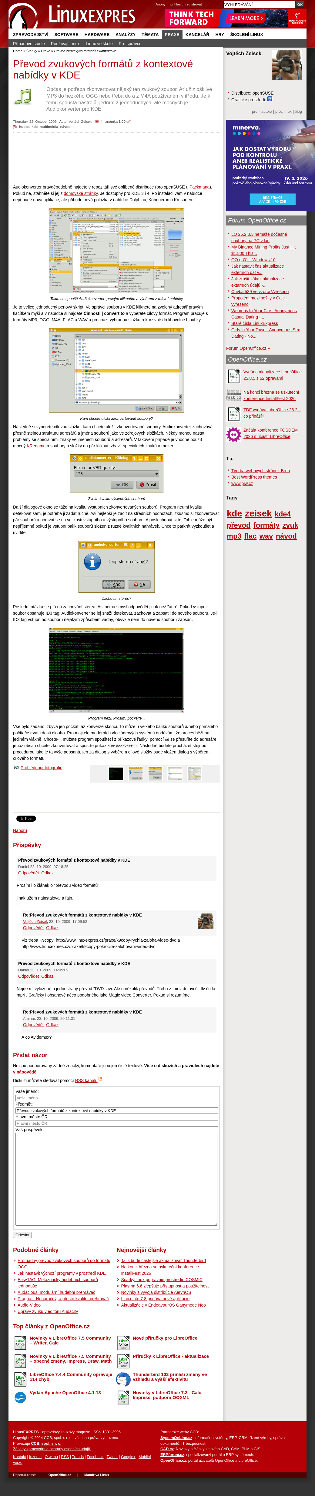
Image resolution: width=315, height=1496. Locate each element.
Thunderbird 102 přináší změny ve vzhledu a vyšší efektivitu (170, 1395)
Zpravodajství (30, 34)
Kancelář (197, 34)
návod (65, 127)
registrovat (194, 4)
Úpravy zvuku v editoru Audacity (48, 1329)
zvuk (290, 525)
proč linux (283, 111)
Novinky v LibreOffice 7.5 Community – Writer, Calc (70, 1359)
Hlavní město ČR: (32, 1116)
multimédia (49, 127)
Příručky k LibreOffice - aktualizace (171, 1374)
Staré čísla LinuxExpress (254, 323)
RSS (65, 1475)
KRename (36, 445)
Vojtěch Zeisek (80, 121)
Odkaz (47, 872)
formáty (266, 525)
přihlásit (176, 4)
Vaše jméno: (27, 1091)
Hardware (97, 34)
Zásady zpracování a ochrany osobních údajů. (52, 1467)
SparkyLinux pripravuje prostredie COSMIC (161, 1297)
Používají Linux (65, 43)
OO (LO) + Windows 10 (253, 259)
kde (35, 127)
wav (266, 536)
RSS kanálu (86, 1080)
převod (238, 525)
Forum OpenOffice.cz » (248, 348)
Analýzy (126, 34)
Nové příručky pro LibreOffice (165, 1356)
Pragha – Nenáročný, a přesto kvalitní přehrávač (63, 1316)
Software (66, 34)
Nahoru (20, 830)
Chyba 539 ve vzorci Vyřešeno (260, 291)
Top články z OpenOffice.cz (51, 1344)
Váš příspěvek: (29, 1129)
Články (31, 51)
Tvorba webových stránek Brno (260, 470)
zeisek (258, 513)
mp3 (234, 536)
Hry (219, 34)
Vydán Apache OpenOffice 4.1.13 (65, 1410)
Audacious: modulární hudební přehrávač (56, 1310)
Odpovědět (28, 872)
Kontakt (19, 1475)
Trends (78, 1475)
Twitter (112, 1475)
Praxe (172, 34)
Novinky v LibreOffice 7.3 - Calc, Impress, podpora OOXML (168, 1413)
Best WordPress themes (254, 477)
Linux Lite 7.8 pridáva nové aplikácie (155, 1316)
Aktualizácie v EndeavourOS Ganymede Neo (163, 1323)
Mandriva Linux (96, 1493)
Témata (150, 34)
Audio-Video (29, 1323)
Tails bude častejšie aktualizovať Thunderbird (163, 1278)
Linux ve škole (99, 43)
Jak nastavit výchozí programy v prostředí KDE (62, 1291)
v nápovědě (24, 1072)
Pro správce (130, 43)
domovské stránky (81, 193)
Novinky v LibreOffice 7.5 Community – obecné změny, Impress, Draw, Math (71, 1377)
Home (17, 51)
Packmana (199, 187)
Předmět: (24, 1104)
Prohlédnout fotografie (41, 767)
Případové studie (29, 43)
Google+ (128, 1475)
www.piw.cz (242, 483)
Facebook (95, 1475)
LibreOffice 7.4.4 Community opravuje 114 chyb (71, 1395)
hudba (24, 127)
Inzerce (35, 1475)
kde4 (283, 514)
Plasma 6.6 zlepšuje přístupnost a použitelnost (165, 1304)
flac (250, 536)
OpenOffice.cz (247, 359)
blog (298, 111)
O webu (51, 1475)
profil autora (262, 111)
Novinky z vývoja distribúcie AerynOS (156, 1310)
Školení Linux (246, 34)
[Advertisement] (116, 158)
